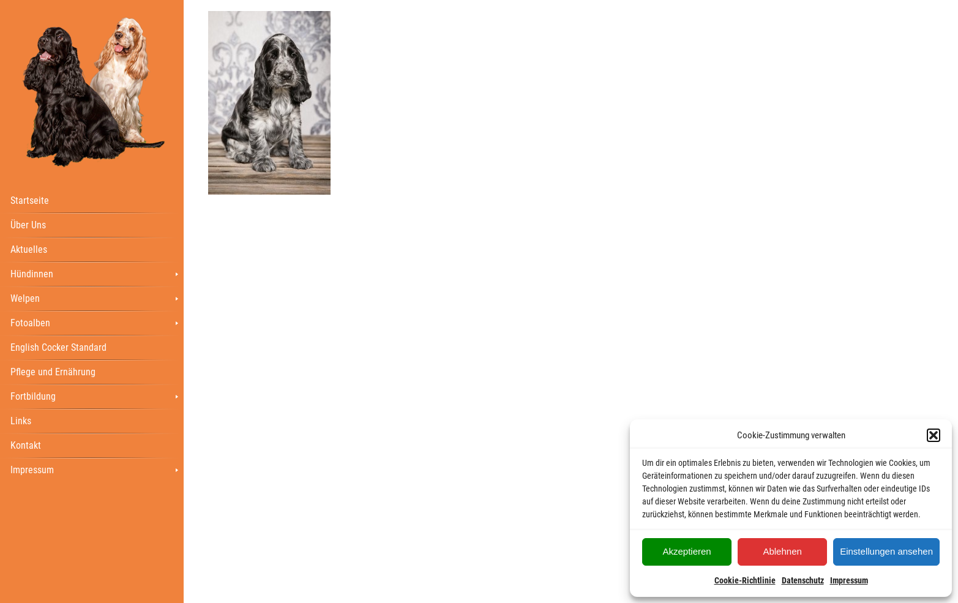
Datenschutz (803, 580)
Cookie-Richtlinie (745, 580)
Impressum (849, 580)
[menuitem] (92, 200)
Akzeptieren (686, 551)
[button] (933, 435)
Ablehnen (782, 551)
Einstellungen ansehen (886, 551)
